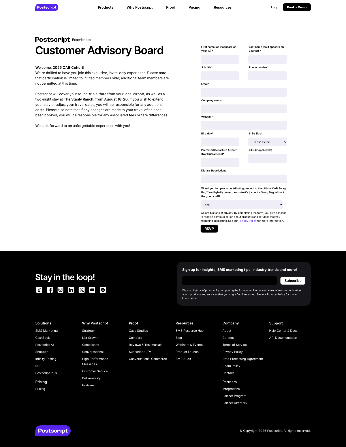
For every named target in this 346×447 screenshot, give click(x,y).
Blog (179, 337)
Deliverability (91, 378)
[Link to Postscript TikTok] (39, 290)
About (226, 330)
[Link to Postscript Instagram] (60, 290)
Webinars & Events (189, 344)
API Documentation (283, 337)
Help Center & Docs (283, 330)
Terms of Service (234, 344)
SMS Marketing (46, 330)
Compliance (90, 344)
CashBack (42, 337)
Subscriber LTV (140, 352)
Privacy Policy (248, 220)
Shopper (41, 352)
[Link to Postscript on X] (82, 290)
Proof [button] (170, 7)
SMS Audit (183, 359)
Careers (228, 337)
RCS (38, 366)
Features (88, 385)
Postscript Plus (46, 373)
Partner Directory (234, 403)
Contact (228, 373)
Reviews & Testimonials (145, 344)
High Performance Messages (95, 361)
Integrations (231, 389)
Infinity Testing (45, 359)
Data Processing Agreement (242, 359)
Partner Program (234, 396)
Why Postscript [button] (140, 7)
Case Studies (138, 330)
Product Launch (187, 352)
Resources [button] (223, 7)
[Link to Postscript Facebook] (50, 290)
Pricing (40, 389)
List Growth (90, 337)
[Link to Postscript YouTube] (92, 290)
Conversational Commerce (148, 359)
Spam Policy (231, 366)
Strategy (88, 330)
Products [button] (105, 7)
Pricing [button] (194, 7)
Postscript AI (44, 344)
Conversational (92, 352)
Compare (135, 337)
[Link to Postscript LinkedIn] (71, 290)
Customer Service (95, 371)
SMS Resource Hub (190, 330)
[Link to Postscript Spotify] (103, 290)
